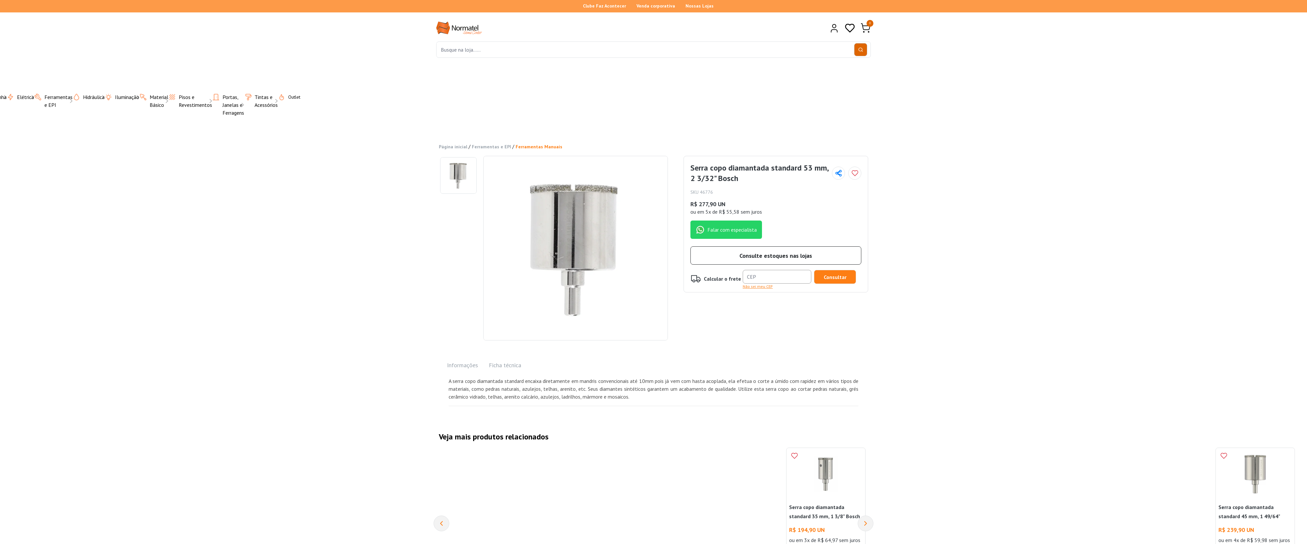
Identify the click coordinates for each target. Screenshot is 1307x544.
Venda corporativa (656, 6)
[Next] (865, 521)
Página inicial (453, 145)
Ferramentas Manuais (539, 145)
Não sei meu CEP (758, 284)
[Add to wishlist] (854, 171)
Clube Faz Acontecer (604, 6)
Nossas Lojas (700, 6)
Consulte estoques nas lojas (775, 253)
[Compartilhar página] (838, 171)
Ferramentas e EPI (491, 145)
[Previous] (441, 521)
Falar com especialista (726, 227)
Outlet (285, 95)
